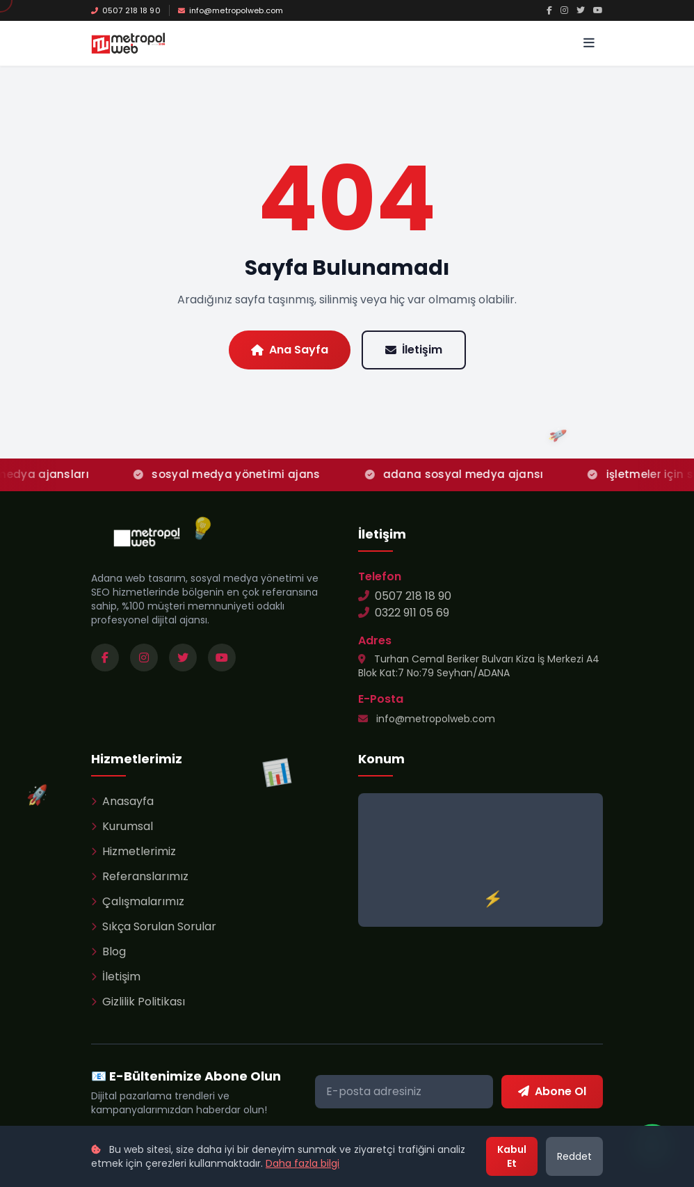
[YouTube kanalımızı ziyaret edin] (222, 657)
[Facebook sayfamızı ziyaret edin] (105, 657)
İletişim (413, 350)
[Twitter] (580, 10)
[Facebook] (549, 10)
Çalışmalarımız (137, 901)
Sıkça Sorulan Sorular (153, 926)
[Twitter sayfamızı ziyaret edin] (183, 657)
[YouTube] (598, 10)
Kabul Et (511, 1156)
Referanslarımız (139, 876)
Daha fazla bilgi (302, 1163)
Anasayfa (122, 801)
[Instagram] (564, 10)
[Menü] (589, 43)
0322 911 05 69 (403, 613)
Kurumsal (122, 826)
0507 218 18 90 (126, 10)
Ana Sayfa (289, 350)
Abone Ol (552, 1091)
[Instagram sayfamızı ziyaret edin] (144, 657)
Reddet (574, 1156)
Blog (108, 951)
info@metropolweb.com (230, 10)
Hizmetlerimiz (133, 851)
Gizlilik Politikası (138, 1002)
